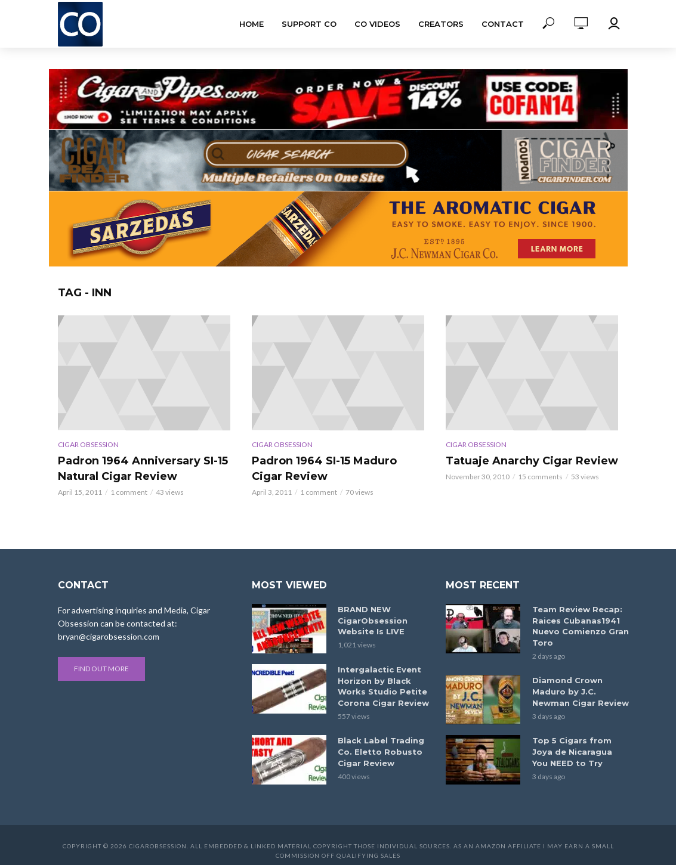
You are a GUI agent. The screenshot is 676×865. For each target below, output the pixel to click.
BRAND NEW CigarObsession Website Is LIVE (370, 619)
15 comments (540, 476)
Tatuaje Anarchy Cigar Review (532, 460)
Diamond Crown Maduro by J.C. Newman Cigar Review (579, 689)
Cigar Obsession (88, 444)
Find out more (101, 668)
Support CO (309, 24)
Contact (502, 24)
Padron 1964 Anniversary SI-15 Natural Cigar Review (143, 468)
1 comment (128, 492)
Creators (441, 24)
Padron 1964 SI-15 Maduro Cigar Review (324, 468)
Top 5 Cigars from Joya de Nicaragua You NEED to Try (579, 749)
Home (251, 24)
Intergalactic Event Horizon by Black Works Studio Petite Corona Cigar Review (385, 685)
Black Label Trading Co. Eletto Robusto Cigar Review (385, 749)
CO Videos (377, 24)
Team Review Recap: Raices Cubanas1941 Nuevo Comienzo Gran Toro (577, 625)
